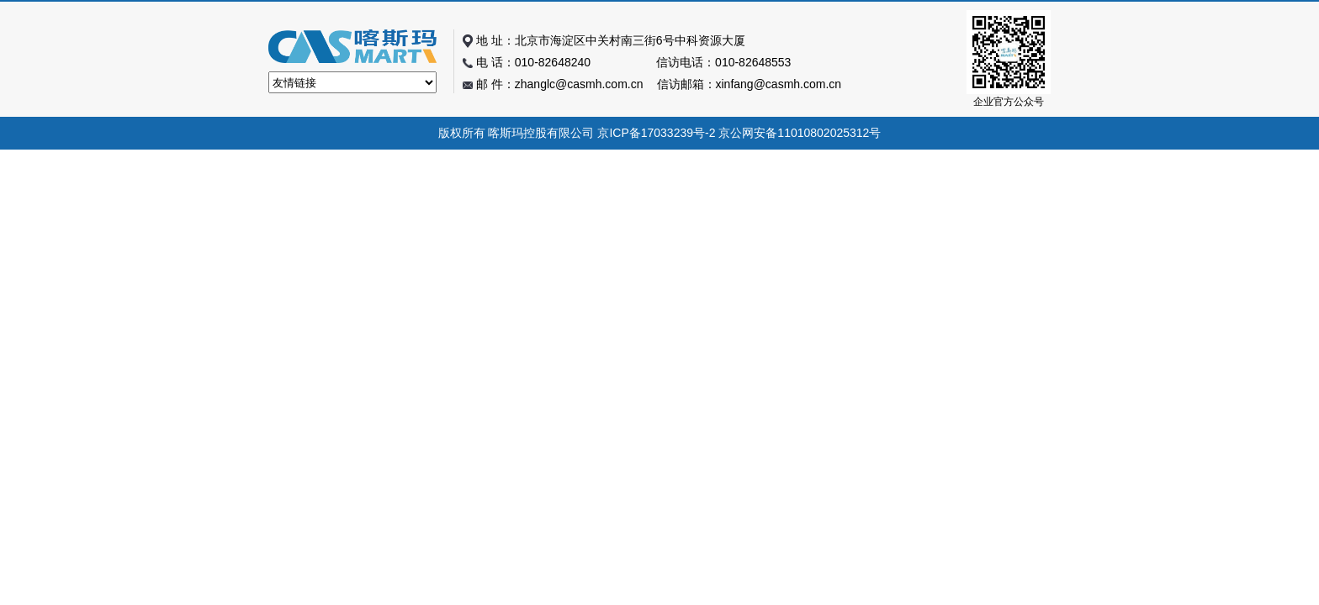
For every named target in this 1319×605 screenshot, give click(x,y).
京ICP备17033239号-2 (656, 132)
